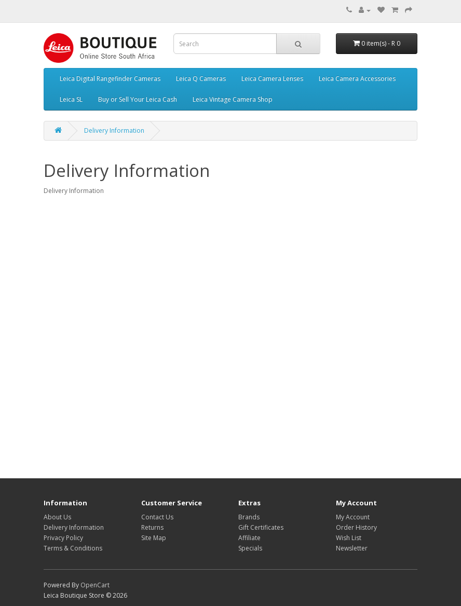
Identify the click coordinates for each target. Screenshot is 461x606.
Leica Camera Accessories (357, 78)
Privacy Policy (63, 537)
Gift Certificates (260, 527)
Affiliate (249, 537)
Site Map (153, 537)
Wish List (348, 537)
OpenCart (95, 585)
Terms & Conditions (73, 548)
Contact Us (157, 517)
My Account (353, 517)
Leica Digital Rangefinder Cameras (110, 78)
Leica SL (71, 99)
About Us (57, 517)
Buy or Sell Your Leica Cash (137, 99)
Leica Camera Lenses (272, 78)
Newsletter (352, 548)
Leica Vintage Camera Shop (233, 99)
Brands (249, 517)
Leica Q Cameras (201, 78)
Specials (250, 548)
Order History (356, 527)
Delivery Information (114, 130)
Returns (152, 527)
